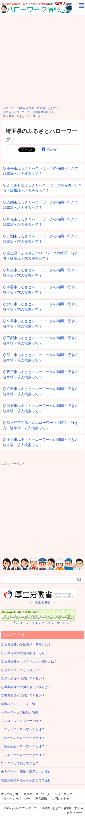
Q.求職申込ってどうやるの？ (21, 670)
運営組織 (41, 798)
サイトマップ (63, 794)
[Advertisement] (42, 59)
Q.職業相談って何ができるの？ (23, 695)
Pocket (51, 149)
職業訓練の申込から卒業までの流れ (26, 780)
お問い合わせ (60, 798)
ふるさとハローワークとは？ (23, 755)
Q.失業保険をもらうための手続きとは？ (29, 661)
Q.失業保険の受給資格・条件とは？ (26, 644)
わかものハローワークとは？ (23, 738)
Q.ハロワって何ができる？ (20, 763)
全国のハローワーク (37, 794)
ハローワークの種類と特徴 (19, 712)
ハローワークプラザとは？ (21, 721)
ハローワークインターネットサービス (42, 623)
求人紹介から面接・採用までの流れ (26, 771)
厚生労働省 (42, 602)
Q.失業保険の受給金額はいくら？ (24, 653)
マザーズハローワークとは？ (23, 729)
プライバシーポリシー (15, 798)
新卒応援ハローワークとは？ (23, 746)
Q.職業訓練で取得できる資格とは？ (26, 687)
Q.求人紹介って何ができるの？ (23, 678)
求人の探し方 (9, 794)
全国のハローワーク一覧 (18, 704)
